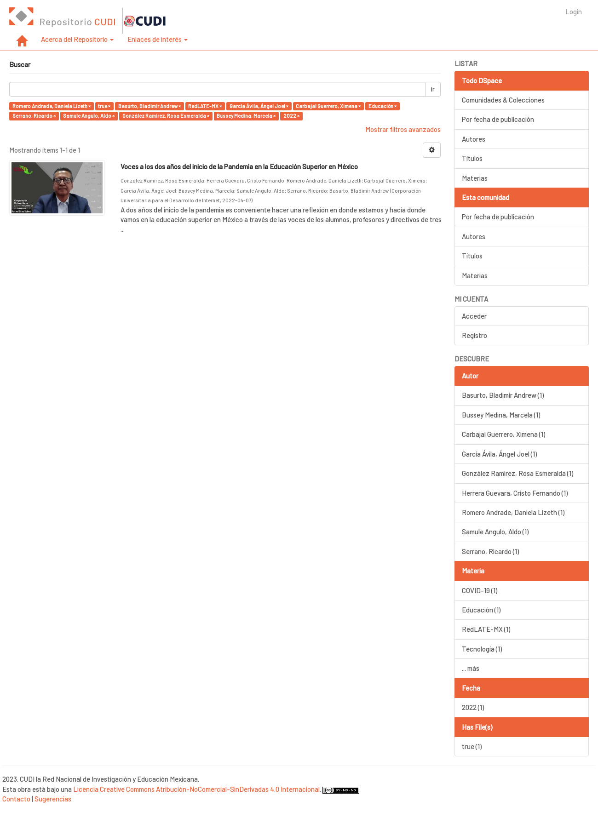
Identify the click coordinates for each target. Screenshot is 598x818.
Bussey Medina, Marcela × (246, 116)
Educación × (382, 106)
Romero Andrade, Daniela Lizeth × (51, 106)
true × (104, 106)
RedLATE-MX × (205, 106)
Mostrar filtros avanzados (403, 129)
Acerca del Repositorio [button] (77, 39)
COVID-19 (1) (479, 590)
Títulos (472, 158)
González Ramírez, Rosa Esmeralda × (165, 116)
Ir (433, 89)
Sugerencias (52, 799)
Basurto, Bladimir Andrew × (149, 106)
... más (470, 668)
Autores (473, 139)
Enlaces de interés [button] (157, 39)
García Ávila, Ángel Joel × (259, 106)
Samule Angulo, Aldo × (89, 116)
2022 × (291, 116)
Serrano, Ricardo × (34, 116)
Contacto (16, 799)
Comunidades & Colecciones (503, 100)
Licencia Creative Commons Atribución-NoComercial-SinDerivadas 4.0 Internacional (196, 789)
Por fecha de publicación (498, 119)
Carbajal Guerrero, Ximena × (328, 106)
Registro (474, 335)
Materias (475, 178)
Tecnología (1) (482, 649)
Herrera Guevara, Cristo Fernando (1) (515, 493)
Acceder (474, 316)
